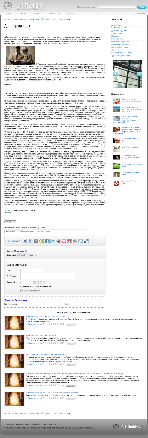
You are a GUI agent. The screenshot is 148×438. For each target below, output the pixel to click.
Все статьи (9, 424)
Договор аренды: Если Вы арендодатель (45, 316)
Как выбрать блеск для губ (126, 140)
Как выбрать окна (121, 61)
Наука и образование (120, 47)
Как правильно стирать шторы (126, 174)
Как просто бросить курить (125, 183)
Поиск (27, 424)
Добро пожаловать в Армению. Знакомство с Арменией (127, 110)
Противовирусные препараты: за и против (127, 101)
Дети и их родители (119, 31)
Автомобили (116, 25)
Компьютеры (116, 39)
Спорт (113, 50)
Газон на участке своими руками (127, 166)
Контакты (52, 424)
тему (15, 19)
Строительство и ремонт (121, 53)
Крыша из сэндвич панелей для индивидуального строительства (125, 120)
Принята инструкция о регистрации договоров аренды (52, 392)
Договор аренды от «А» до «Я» (41, 335)
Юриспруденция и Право (38, 324)
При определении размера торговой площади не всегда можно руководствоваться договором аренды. (75, 373)
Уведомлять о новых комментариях (36, 286)
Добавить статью (39, 424)
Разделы (19, 424)
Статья (7, 19)
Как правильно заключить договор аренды (46, 354)
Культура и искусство (120, 42)
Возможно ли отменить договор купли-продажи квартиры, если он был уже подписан (127, 131)
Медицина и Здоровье (120, 44)
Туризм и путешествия (120, 56)
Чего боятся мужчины (126, 149)
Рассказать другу (14, 241)
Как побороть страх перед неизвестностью (126, 157)
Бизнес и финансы (25, 19)
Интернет (115, 36)
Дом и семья (116, 33)
